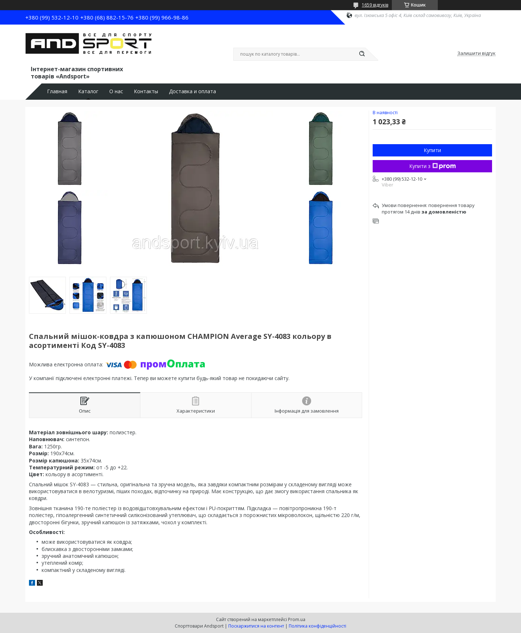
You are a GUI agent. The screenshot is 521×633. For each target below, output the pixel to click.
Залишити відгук (476, 53)
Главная (57, 91)
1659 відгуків (375, 5)
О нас (116, 91)
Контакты (146, 91)
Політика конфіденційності (317, 626)
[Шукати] (362, 54)
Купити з (432, 166)
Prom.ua (296, 619)
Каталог (88, 91)
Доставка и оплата (192, 91)
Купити (432, 150)
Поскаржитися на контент (256, 626)
